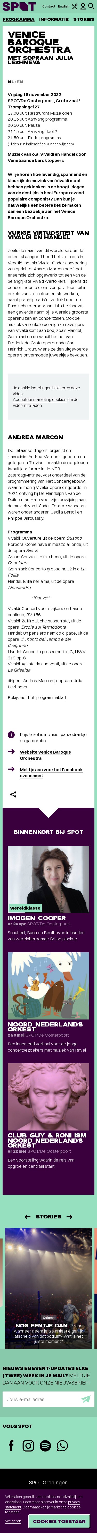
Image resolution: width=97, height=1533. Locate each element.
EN (20, 82)
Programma (19, 19)
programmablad (51, 697)
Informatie (54, 19)
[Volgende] (70, 1217)
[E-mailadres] (48, 1399)
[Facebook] (11, 1446)
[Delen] (13, 794)
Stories (83, 19)
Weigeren (13, 1521)
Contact (49, 6)
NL (11, 82)
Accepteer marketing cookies (40, 399)
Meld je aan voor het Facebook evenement (51, 772)
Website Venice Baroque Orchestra (45, 755)
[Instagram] (28, 1446)
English (63, 6)
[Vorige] (27, 1217)
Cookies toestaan (59, 1521)
